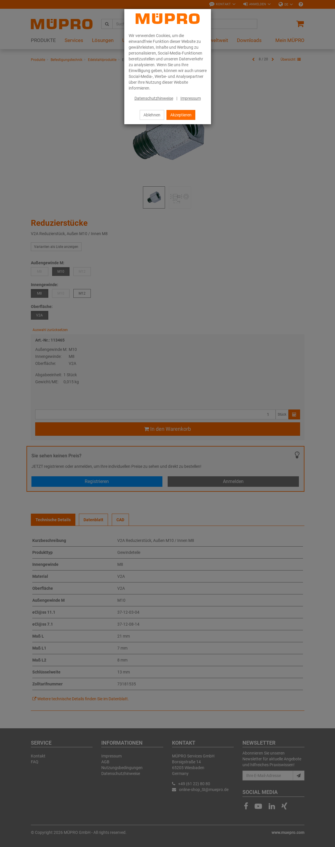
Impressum (190, 98)
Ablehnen (151, 115)
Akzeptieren (181, 115)
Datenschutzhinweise (153, 98)
